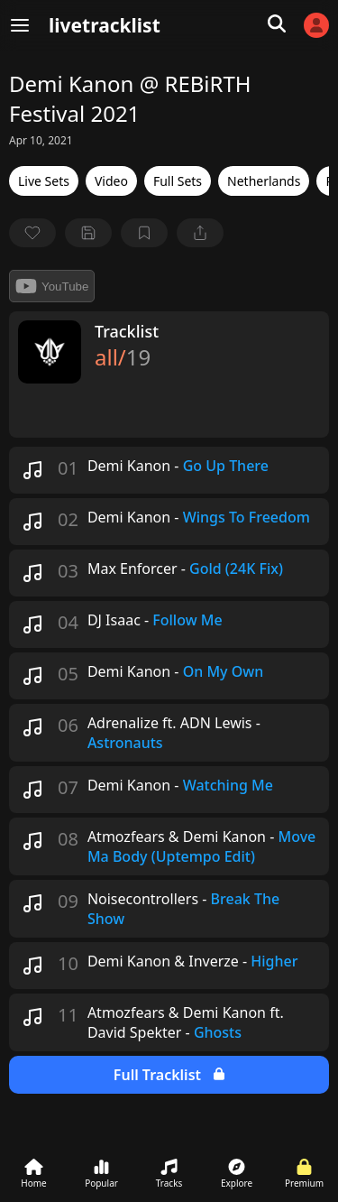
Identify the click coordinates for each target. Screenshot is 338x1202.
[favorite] (32, 232)
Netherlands (263, 181)
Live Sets (43, 181)
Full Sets (177, 181)
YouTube (51, 286)
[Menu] (20, 25)
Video (111, 181)
